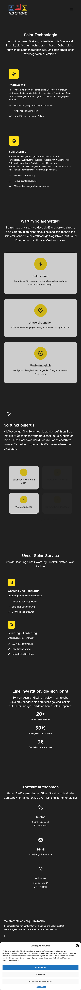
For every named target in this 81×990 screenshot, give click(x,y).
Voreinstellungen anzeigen (40, 981)
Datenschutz (41, 987)
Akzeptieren (40, 967)
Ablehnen (40, 974)
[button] (77, 946)
